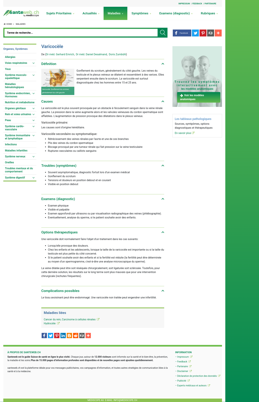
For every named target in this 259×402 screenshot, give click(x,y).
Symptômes (141, 13)
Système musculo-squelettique (16, 76)
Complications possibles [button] (60, 291)
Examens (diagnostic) (176, 13)
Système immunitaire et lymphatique (17, 137)
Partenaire (210, 3)
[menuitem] (19, 57)
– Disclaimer (183, 371)
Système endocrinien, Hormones (18, 95)
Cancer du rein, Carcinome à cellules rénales (71, 319)
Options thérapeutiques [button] (59, 232)
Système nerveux (15, 156)
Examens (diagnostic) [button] (58, 199)
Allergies (10, 57)
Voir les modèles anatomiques (192, 97)
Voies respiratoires (16, 62)
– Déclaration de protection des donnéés (197, 376)
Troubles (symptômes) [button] (58, 166)
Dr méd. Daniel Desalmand (91, 54)
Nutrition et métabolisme (20, 102)
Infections (11, 144)
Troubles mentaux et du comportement (19, 170)
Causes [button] (47, 101)
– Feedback (183, 361)
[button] (182, 33)
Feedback (197, 3)
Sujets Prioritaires (60, 13)
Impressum (184, 3)
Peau (8, 120)
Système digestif (15, 177)
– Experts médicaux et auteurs (192, 385)
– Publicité (182, 380)
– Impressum (183, 356)
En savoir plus (184, 133)
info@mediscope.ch (125, 400)
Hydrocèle (52, 323)
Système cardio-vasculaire (14, 128)
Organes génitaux (15, 108)
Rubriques (209, 13)
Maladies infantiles (16, 150)
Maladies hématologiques (14, 85)
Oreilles (9, 162)
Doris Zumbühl (117, 54)
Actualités (90, 13)
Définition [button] (48, 64)
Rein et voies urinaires (18, 114)
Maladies (115, 13)
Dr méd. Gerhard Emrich (60, 54)
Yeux (8, 69)
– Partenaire (183, 366)
